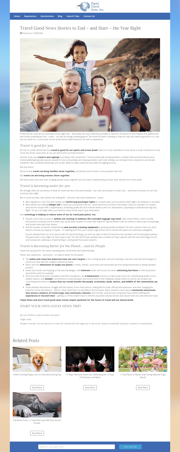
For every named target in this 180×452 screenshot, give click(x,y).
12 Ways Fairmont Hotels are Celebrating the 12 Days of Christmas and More (90, 362)
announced (31, 207)
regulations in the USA (40, 201)
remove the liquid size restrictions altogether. (132, 230)
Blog (60, 16)
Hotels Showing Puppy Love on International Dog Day (37, 361)
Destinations (47, 16)
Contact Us (89, 16)
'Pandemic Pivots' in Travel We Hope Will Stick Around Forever (37, 408)
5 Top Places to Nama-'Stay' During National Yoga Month (143, 362)
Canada (58, 201)
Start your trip (130, 446)
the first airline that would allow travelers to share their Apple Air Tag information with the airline (90, 221)
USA (77, 237)
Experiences (30, 16)
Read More (37, 387)
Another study (26, 157)
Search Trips (73, 16)
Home (17, 16)
